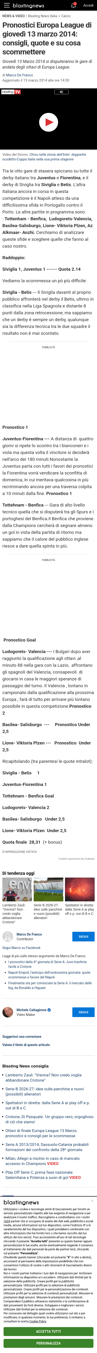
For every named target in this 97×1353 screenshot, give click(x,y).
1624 (7, 1221)
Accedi (88, 5)
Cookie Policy (37, 1321)
